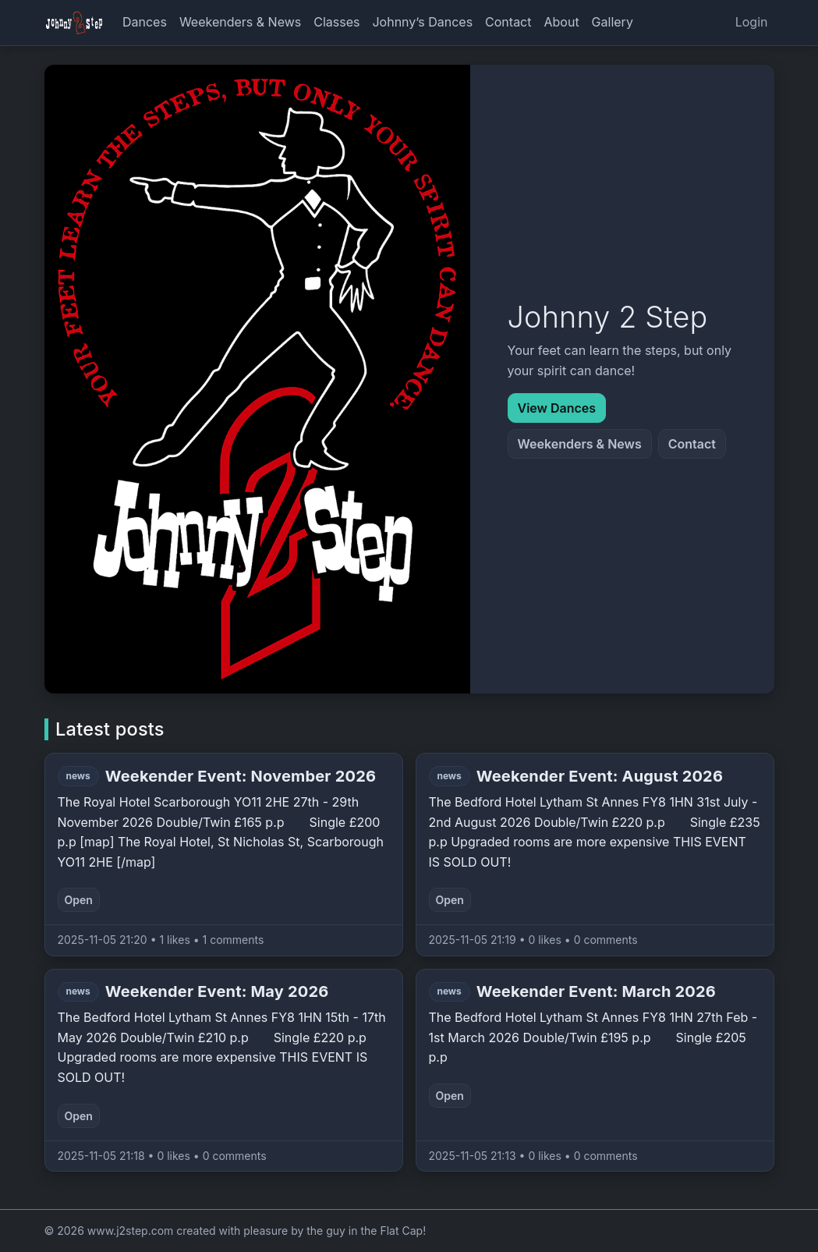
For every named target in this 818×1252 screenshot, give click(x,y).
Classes (336, 22)
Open (79, 899)
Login (751, 22)
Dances (144, 22)
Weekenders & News (240, 22)
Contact (508, 22)
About (561, 22)
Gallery (612, 22)
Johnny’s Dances (422, 22)
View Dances (557, 408)
